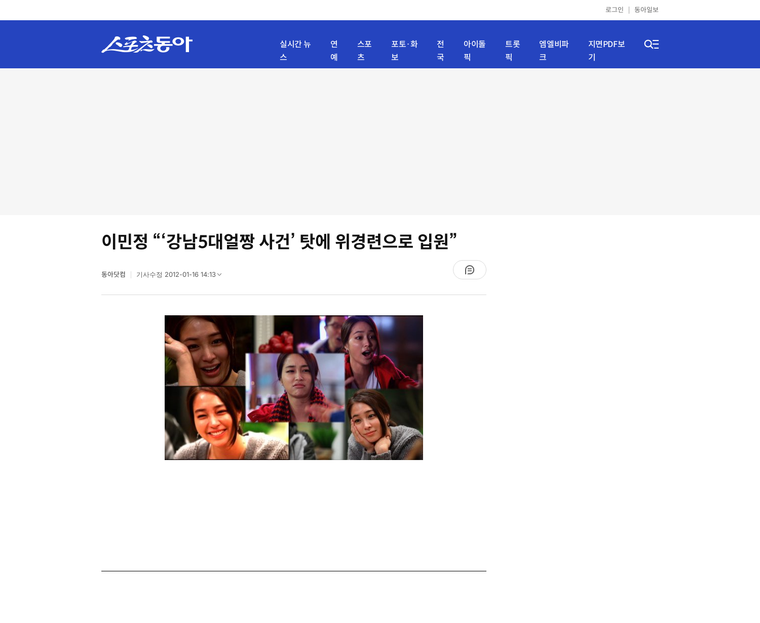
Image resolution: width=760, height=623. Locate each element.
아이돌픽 (475, 51)
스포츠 (364, 51)
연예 (334, 51)
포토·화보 (404, 51)
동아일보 (646, 10)
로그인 (614, 10)
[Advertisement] (380, 141)
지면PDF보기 (606, 51)
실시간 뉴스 (295, 51)
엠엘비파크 (553, 51)
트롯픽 (512, 51)
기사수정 (182, 277)
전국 (440, 51)
